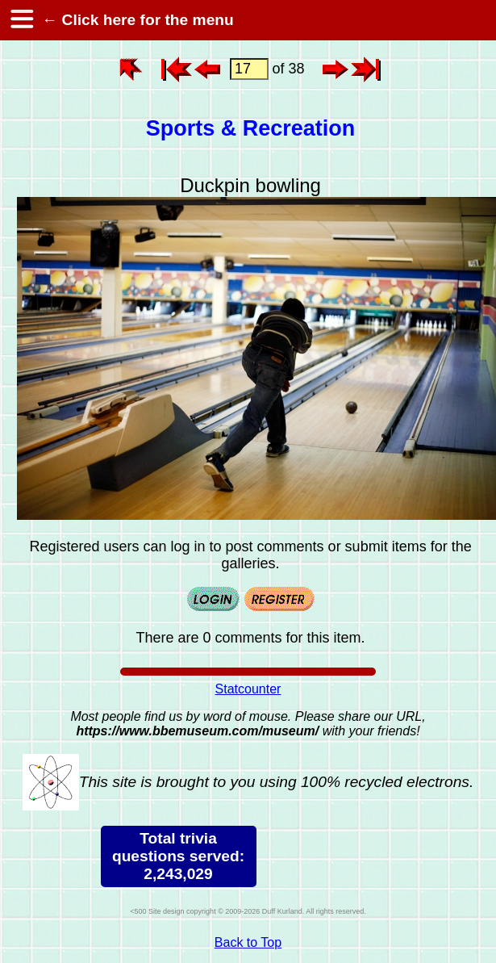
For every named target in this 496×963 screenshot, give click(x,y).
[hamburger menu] (21, 20)
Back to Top (248, 942)
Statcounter (248, 689)
